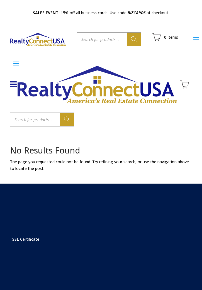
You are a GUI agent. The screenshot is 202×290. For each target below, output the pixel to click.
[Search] (134, 39)
